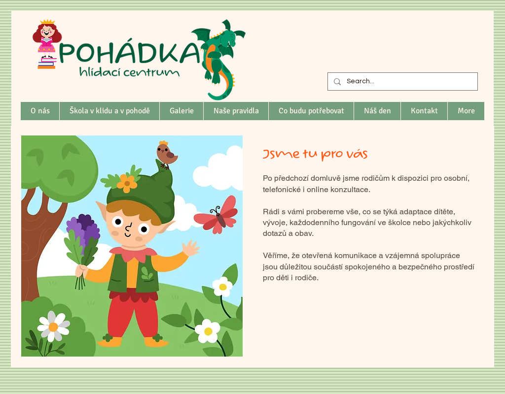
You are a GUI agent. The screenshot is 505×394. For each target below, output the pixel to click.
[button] (109, 111)
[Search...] (402, 82)
